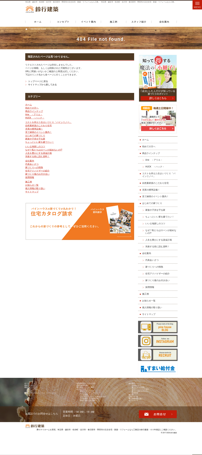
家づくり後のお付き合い (37, 174)
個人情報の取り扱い (35, 188)
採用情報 (29, 177)
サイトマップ (32, 191)
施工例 (28, 181)
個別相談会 (198, 188)
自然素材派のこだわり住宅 (38, 125)
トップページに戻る (38, 81)
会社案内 (29, 161)
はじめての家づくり (35, 135)
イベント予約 (198, 164)
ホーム (28, 104)
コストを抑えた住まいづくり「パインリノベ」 (48, 122)
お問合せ (156, 11)
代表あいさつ (32, 164)
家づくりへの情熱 (34, 167)
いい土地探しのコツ (35, 146)
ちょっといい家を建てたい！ (39, 142)
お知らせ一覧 (32, 185)
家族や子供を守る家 (35, 138)
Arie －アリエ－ (33, 114)
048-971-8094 (127, 11)
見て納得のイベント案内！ (38, 132)
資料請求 (170, 11)
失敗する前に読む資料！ (37, 156)
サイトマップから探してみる (42, 84)
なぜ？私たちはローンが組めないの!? (43, 150)
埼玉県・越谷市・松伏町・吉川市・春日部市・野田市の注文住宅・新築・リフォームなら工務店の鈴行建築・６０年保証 (108, 448)
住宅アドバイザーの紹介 (37, 170)
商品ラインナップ (34, 111)
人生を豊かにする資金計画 (38, 153)
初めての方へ (32, 108)
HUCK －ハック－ (34, 118)
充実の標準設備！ (34, 129)
